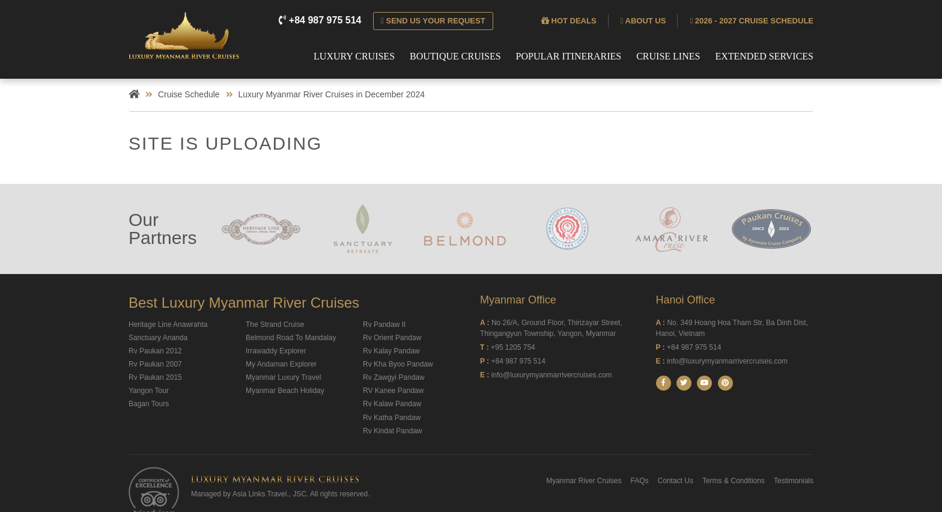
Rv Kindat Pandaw (392, 431)
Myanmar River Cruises (583, 481)
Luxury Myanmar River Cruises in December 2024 (332, 94)
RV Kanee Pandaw (393, 390)
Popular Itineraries (569, 56)
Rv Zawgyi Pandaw (394, 377)
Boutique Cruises (455, 56)
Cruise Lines (668, 56)
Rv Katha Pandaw (392, 417)
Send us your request (433, 20)
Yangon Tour (149, 390)
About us (643, 20)
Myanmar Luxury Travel (283, 377)
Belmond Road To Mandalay (291, 338)
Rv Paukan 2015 (155, 377)
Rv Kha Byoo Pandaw (398, 364)
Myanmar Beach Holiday (285, 390)
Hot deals (569, 20)
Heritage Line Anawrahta (168, 324)
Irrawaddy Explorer (276, 351)
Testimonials (793, 481)
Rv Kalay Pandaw (391, 351)
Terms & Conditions (733, 481)
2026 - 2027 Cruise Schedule (751, 20)
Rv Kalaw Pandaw (392, 404)
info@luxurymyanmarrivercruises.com (551, 375)
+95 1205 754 (513, 347)
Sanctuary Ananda (158, 338)
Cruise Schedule (189, 94)
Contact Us (675, 481)
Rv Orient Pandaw (392, 338)
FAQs (640, 481)
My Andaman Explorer (281, 364)
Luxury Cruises (354, 56)
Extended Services (764, 56)
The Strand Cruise (275, 324)
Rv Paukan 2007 (155, 364)
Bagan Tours (149, 404)
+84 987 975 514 (321, 20)
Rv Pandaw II (384, 324)
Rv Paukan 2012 (155, 351)
